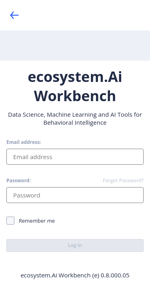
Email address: (23, 142)
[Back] (14, 15)
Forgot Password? (123, 180)
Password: (18, 180)
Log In (75, 245)
